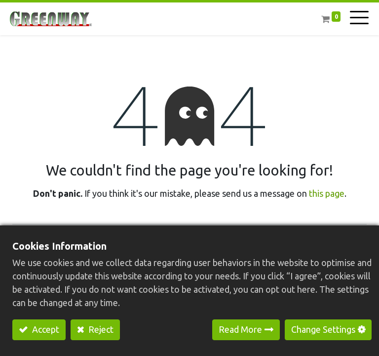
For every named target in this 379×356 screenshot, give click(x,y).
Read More (240, 329)
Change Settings (323, 329)
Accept (44, 329)
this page (326, 193)
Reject (100, 329)
